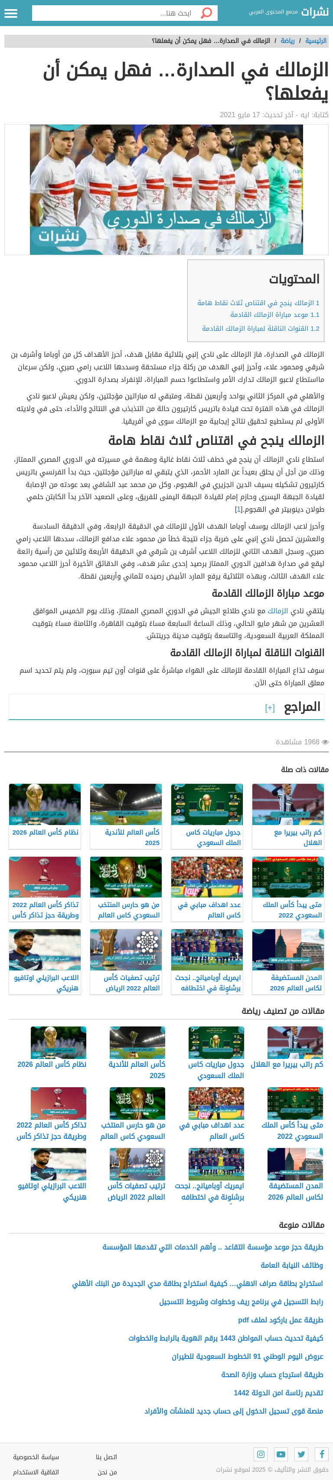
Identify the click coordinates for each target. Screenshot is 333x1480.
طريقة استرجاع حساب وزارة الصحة (272, 1374)
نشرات (315, 12)
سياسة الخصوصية (36, 1457)
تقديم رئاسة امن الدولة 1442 (278, 1393)
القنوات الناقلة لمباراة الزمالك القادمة (261, 328)
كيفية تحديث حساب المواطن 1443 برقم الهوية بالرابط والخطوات (225, 1338)
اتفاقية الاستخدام (36, 1472)
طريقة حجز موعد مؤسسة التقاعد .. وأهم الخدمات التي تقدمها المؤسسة (212, 1247)
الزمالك (278, 611)
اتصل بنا (106, 1457)
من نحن (107, 1472)
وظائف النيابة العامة (292, 1265)
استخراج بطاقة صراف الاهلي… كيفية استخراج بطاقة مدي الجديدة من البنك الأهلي (197, 1283)
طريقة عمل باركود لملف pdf (280, 1320)
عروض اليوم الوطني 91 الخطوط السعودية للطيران (247, 1356)
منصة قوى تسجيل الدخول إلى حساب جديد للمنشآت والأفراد (233, 1411)
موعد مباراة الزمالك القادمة (275, 315)
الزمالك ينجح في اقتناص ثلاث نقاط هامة (258, 303)
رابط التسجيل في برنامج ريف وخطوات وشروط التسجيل (241, 1302)
